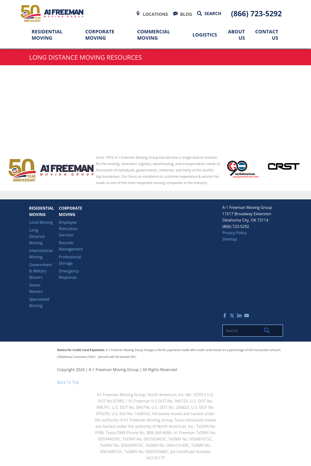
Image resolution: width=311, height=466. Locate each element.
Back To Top (68, 382)
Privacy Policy (234, 232)
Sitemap (229, 239)
